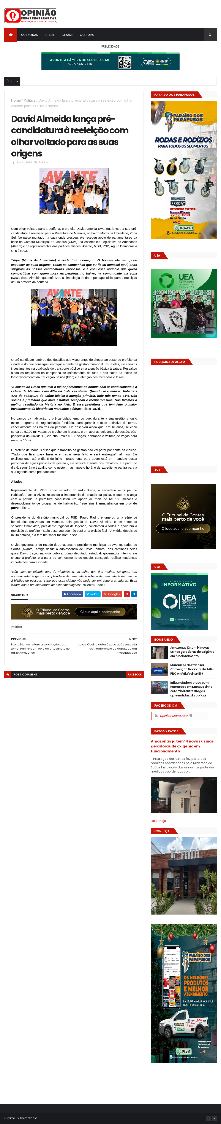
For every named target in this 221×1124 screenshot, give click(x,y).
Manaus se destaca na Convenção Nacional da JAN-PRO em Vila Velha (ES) (192, 669)
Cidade (67, 35)
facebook (135, 674)
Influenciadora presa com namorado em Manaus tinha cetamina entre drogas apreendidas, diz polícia (191, 689)
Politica (29, 100)
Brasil (50, 35)
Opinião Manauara (173, 716)
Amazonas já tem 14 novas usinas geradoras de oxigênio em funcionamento (192, 651)
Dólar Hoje (158, 821)
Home (16, 100)
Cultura (87, 35)
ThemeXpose (28, 1118)
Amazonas (29, 35)
